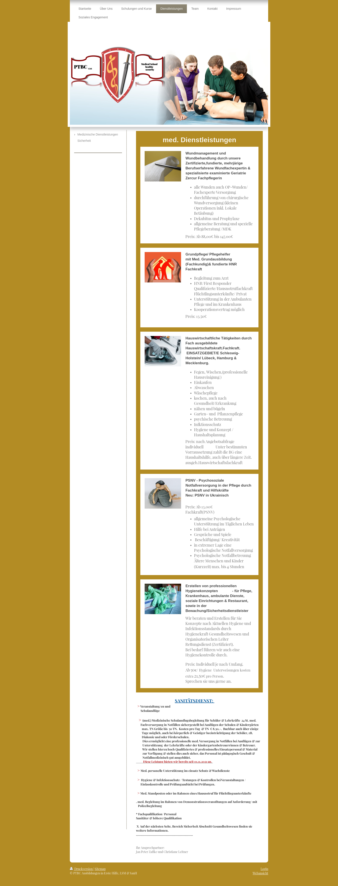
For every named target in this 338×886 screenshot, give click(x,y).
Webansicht (260, 873)
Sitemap (100, 869)
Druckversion (81, 869)
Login (264, 869)
